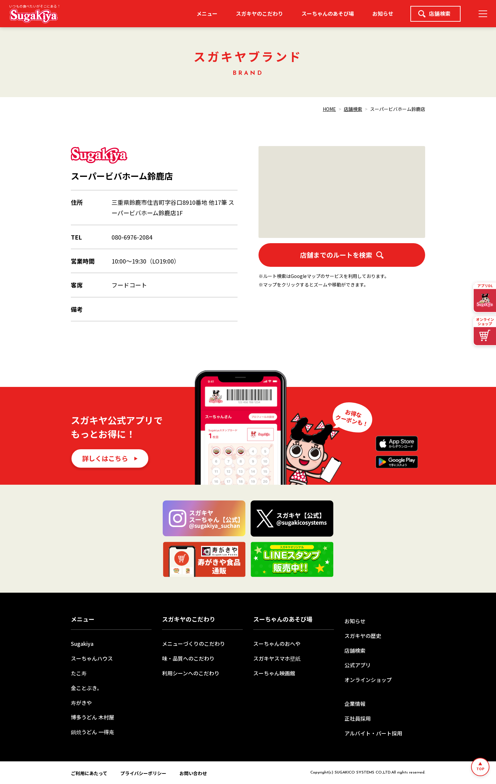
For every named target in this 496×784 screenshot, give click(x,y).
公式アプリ (357, 665)
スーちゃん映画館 (274, 673)
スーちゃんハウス (92, 658)
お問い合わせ (193, 773)
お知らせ (382, 13)
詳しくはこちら (105, 458)
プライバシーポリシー (143, 773)
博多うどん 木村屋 (92, 717)
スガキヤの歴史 (362, 636)
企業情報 (354, 704)
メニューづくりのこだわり (193, 643)
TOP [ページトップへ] (480, 768)
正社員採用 (357, 718)
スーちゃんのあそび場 (327, 13)
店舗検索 (434, 13)
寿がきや (81, 703)
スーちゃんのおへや (276, 643)
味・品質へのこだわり (188, 658)
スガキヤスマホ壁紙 (276, 658)
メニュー (206, 13)
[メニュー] (482, 13)
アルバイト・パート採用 (373, 733)
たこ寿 (79, 673)
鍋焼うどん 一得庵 (92, 732)
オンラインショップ (368, 680)
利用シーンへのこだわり (190, 673)
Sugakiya (82, 643)
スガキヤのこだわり (259, 13)
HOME (329, 109)
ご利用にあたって (89, 773)
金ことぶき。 (86, 688)
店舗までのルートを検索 (341, 255)
